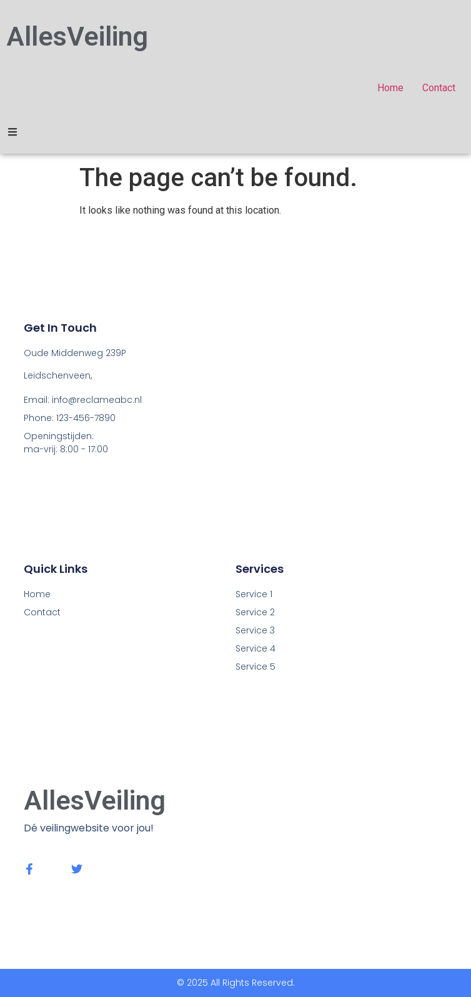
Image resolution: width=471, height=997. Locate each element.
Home (37, 594)
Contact (42, 612)
